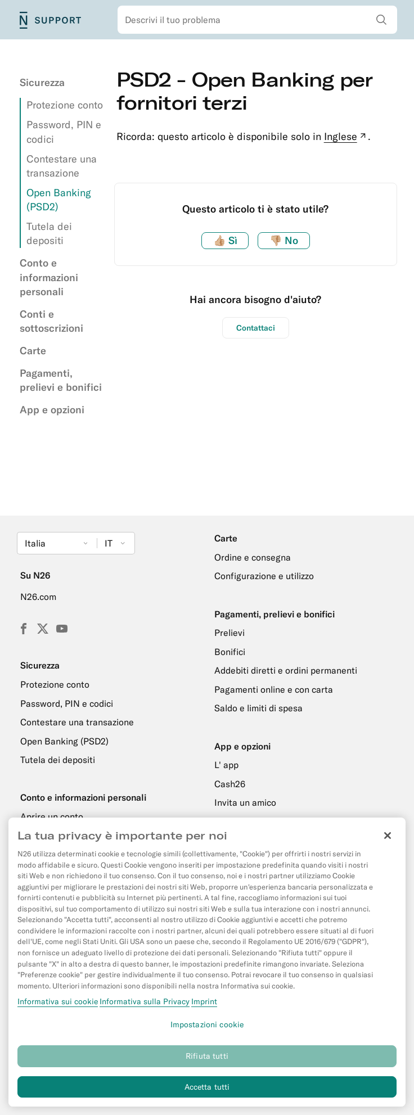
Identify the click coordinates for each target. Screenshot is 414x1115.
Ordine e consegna (252, 557)
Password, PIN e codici (66, 703)
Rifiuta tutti (207, 1063)
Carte (33, 350)
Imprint (204, 1008)
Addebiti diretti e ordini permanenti (285, 670)
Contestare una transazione (77, 722)
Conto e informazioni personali (49, 276)
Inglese (346, 136)
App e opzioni (52, 409)
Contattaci (255, 328)
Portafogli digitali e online (266, 821)
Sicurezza (42, 82)
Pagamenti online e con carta (273, 689)
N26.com (38, 596)
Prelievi (229, 632)
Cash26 (229, 783)
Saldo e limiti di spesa (258, 708)
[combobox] (258, 20)
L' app (226, 764)
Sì (225, 240)
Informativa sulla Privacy (145, 1008)
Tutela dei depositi (57, 759)
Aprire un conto (51, 816)
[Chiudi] (387, 842)
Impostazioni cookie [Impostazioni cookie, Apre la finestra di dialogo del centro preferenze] (207, 1031)
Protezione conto (64, 104)
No (283, 240)
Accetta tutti (207, 1094)
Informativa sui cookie (57, 1008)
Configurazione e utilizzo (264, 575)
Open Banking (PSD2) (64, 741)
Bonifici (229, 651)
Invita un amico (245, 802)
